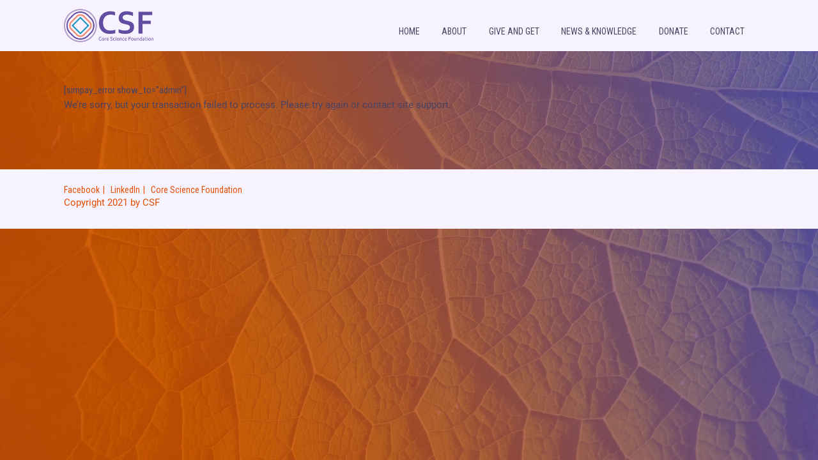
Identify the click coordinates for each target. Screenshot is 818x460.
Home (409, 31)
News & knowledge (599, 31)
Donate (673, 31)
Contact (727, 31)
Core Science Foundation (196, 190)
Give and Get (514, 31)
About (454, 31)
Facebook (82, 190)
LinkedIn (125, 190)
